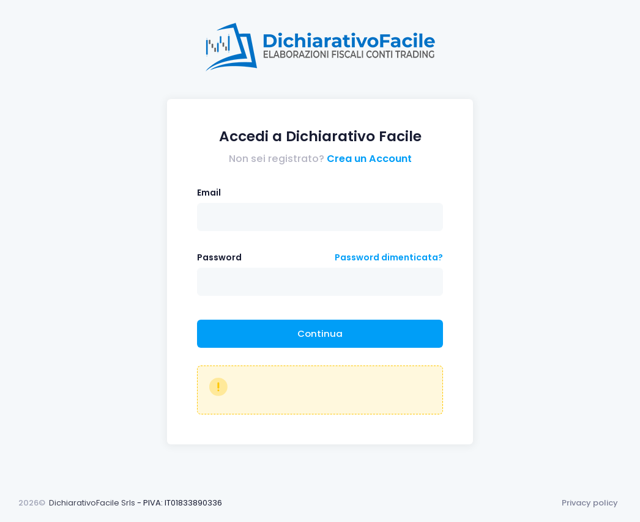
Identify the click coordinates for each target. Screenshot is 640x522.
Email (209, 192)
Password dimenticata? (389, 257)
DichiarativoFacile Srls (92, 503)
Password (219, 257)
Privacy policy (590, 503)
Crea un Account (369, 159)
